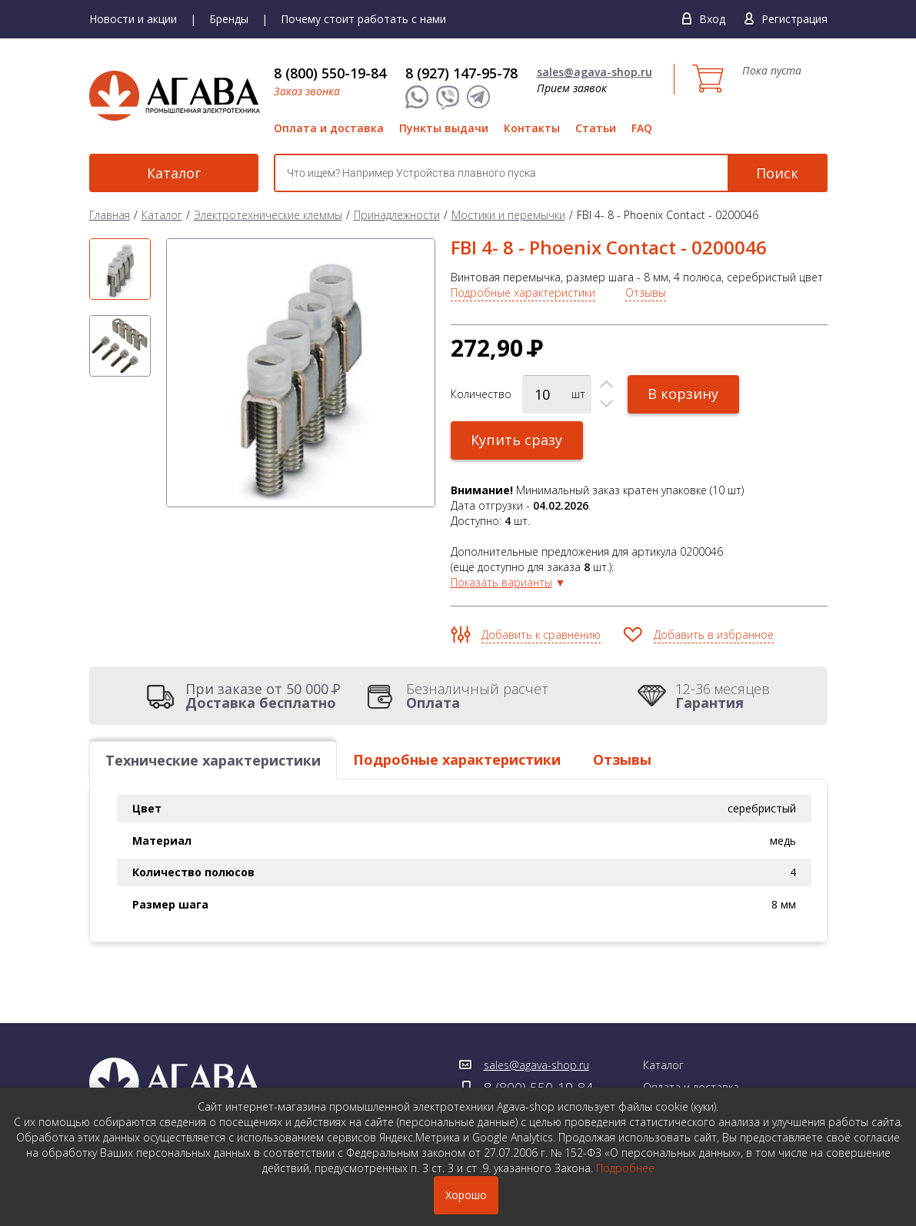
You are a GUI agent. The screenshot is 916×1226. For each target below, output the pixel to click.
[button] (606, 384)
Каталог (174, 173)
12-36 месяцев (722, 695)
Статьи (595, 128)
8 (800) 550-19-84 (330, 73)
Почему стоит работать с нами (363, 19)
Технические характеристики (213, 760)
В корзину (683, 393)
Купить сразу (517, 439)
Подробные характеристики (523, 292)
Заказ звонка (307, 91)
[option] (120, 269)
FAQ (641, 128)
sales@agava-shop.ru (594, 72)
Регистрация (794, 19)
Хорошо (466, 1195)
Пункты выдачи (443, 128)
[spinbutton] (556, 394)
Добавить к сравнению (541, 634)
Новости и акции (133, 19)
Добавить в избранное (714, 634)
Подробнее (625, 1168)
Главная (109, 215)
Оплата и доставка (329, 128)
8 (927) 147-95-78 (461, 73)
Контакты (532, 128)
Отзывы (645, 292)
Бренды (228, 19)
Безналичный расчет (477, 695)
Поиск (777, 173)
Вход (712, 19)
